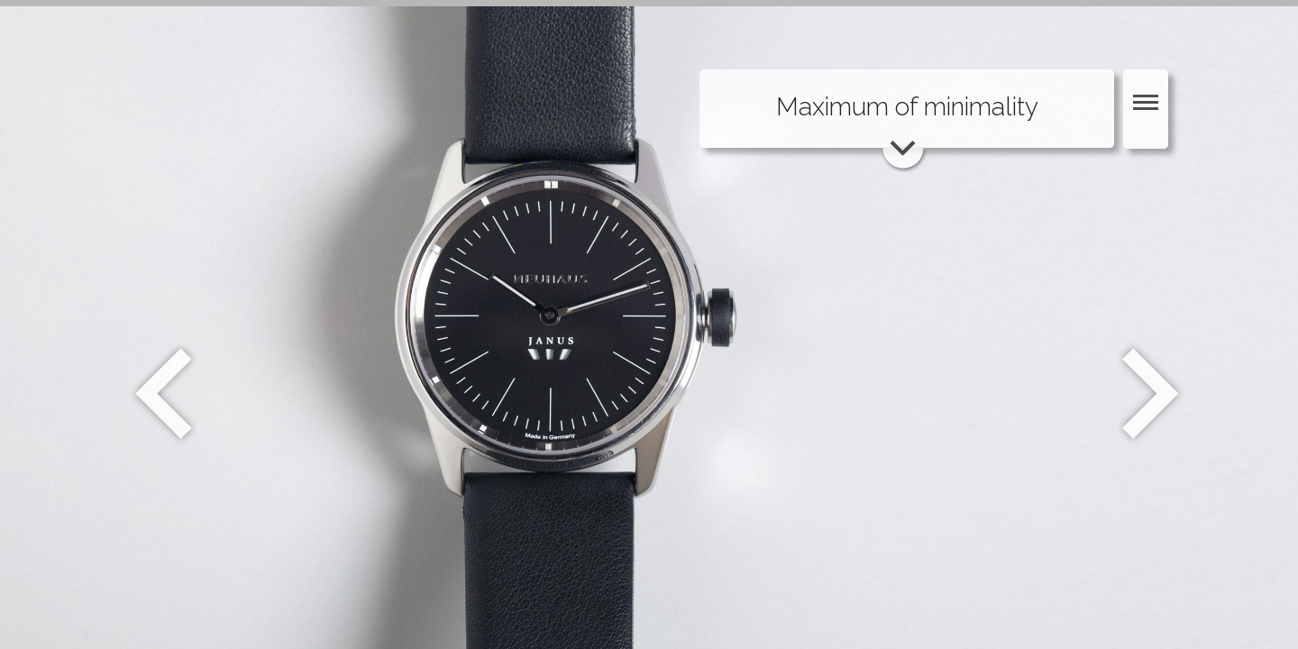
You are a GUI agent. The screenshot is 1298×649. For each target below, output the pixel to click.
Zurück (163, 394)
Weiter (1152, 394)
